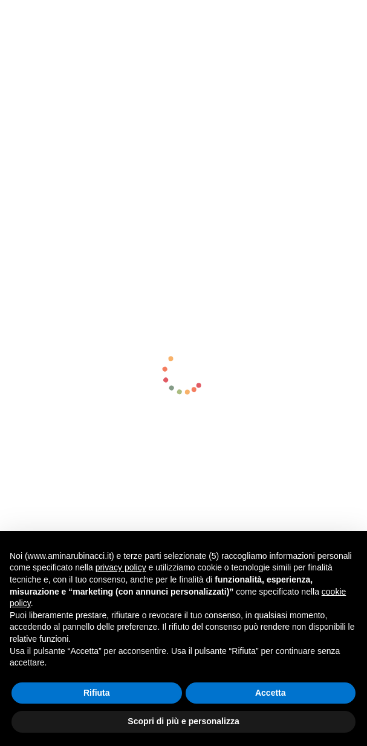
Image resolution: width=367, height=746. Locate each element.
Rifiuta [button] (96, 693)
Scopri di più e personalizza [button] (183, 721)
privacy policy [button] (121, 567)
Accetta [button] (270, 693)
